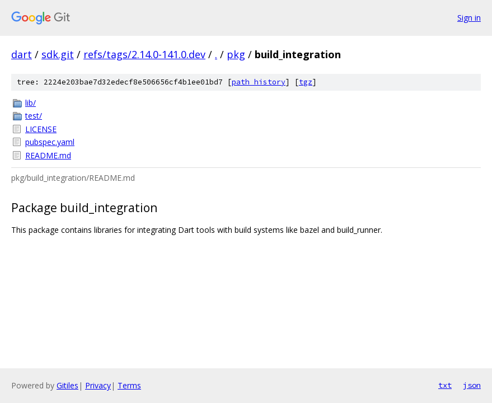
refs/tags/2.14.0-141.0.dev (144, 54)
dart (21, 54)
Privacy (98, 385)
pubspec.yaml (49, 142)
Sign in (469, 17)
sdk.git (57, 54)
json (472, 385)
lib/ (30, 102)
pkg (236, 54)
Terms (129, 385)
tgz (305, 82)
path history (258, 82)
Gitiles (67, 385)
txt (445, 385)
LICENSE (41, 129)
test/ (33, 115)
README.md (48, 155)
